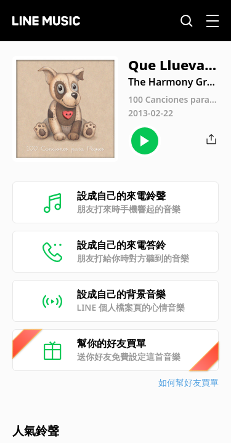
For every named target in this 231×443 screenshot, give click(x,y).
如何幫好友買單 (188, 382)
